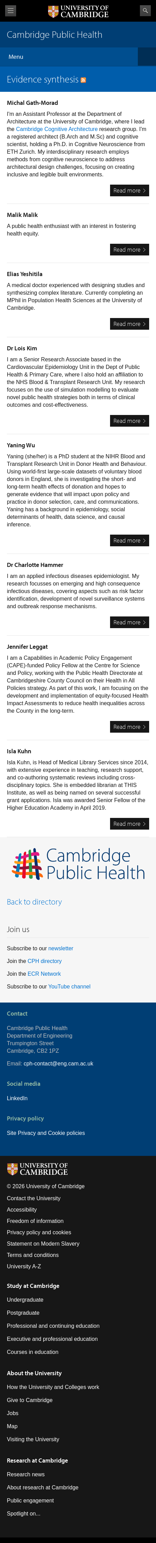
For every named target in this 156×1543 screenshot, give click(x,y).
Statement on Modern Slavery (43, 1244)
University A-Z (24, 1266)
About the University (34, 1373)
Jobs (13, 1413)
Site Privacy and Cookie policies (46, 1133)
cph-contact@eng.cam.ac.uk (58, 1063)
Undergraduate (25, 1300)
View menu (10, 11)
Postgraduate (23, 1313)
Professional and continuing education (53, 1326)
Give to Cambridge (29, 1400)
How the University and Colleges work (53, 1387)
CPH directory (44, 961)
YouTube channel (69, 986)
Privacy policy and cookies (39, 1232)
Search (145, 10)
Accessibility (22, 1210)
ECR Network (44, 974)
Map (12, 1426)
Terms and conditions (33, 1255)
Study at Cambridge (33, 1286)
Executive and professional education (52, 1339)
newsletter (60, 948)
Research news (26, 1474)
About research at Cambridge (43, 1487)
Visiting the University (33, 1439)
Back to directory (34, 901)
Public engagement (30, 1500)
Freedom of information (35, 1221)
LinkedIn (17, 1098)
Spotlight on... (23, 1514)
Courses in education (32, 1352)
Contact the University (34, 1198)
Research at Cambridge (37, 1460)
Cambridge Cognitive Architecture (57, 129)
